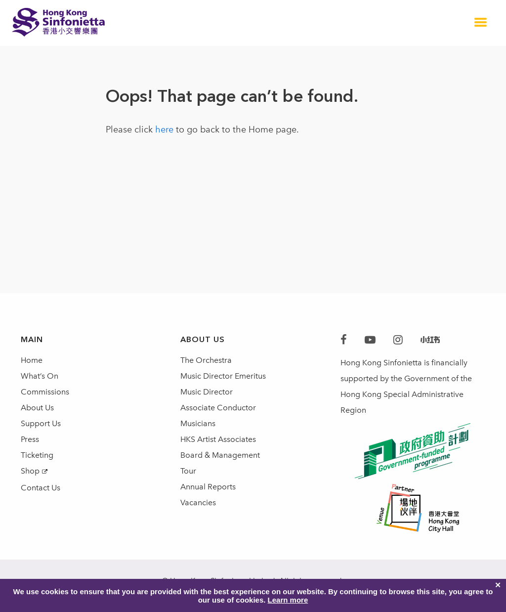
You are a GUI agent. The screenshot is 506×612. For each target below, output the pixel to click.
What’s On (39, 376)
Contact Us (40, 487)
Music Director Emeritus (223, 376)
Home (31, 360)
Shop (30, 471)
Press (30, 439)
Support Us (41, 423)
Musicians (197, 423)
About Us (37, 407)
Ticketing (37, 455)
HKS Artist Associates (218, 439)
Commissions (45, 391)
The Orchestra (206, 360)
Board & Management (220, 455)
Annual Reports (208, 486)
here (164, 129)
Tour (188, 471)
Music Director (206, 391)
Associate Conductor (218, 407)
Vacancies (198, 502)
